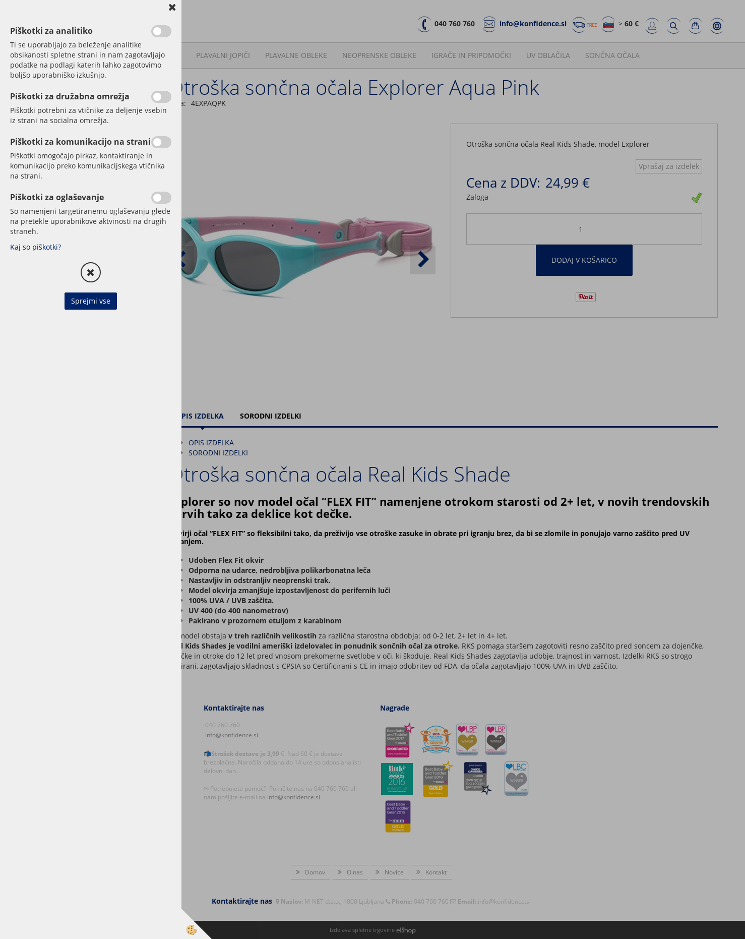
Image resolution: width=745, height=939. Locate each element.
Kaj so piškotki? (35, 247)
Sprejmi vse (90, 301)
